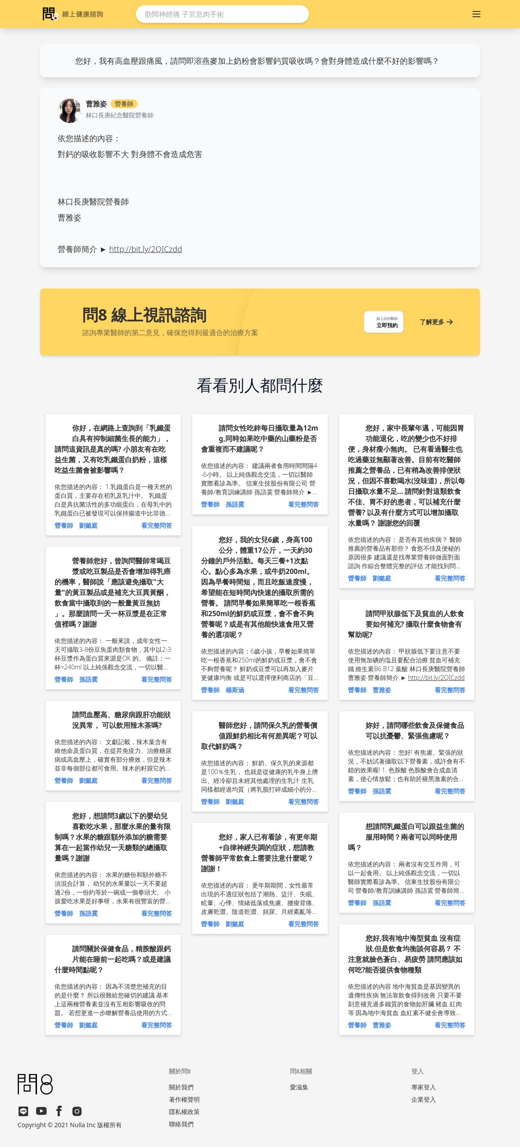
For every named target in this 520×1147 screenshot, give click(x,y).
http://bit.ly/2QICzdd (145, 249)
